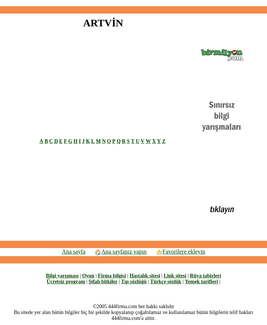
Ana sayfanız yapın (120, 251)
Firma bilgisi (112, 275)
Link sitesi (175, 275)
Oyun (88, 275)
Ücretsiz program (66, 281)
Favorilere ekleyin (180, 251)
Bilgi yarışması (62, 275)
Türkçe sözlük (165, 281)
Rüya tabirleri (205, 275)
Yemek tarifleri (201, 281)
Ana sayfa (73, 251)
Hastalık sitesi (144, 275)
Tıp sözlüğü (134, 281)
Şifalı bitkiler (103, 281)
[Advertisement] (75, 87)
